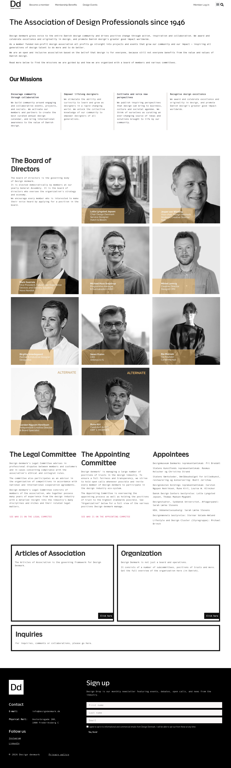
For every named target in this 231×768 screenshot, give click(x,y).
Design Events (90, 5)
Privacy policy (59, 754)
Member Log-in (201, 5)
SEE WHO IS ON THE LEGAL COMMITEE (31, 516)
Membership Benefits (66, 5)
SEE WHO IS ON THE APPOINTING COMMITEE (106, 516)
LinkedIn (14, 743)
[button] (217, 4)
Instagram (15, 738)
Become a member (39, 5)
